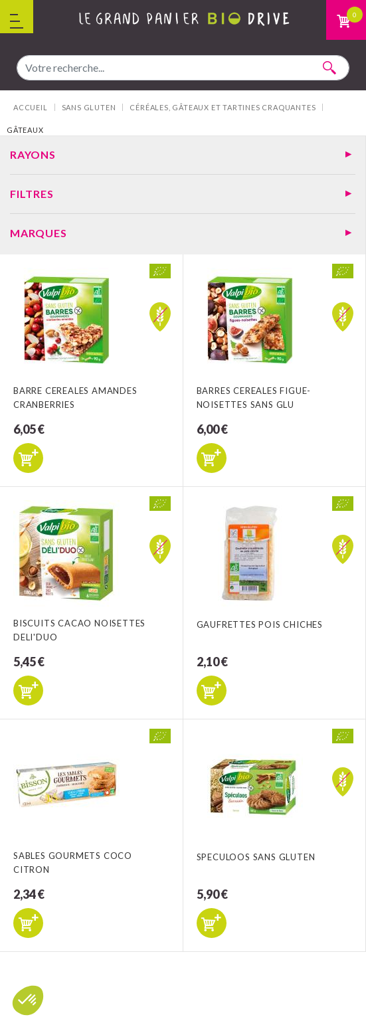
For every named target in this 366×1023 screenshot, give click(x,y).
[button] (28, 1000)
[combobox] (183, 67)
